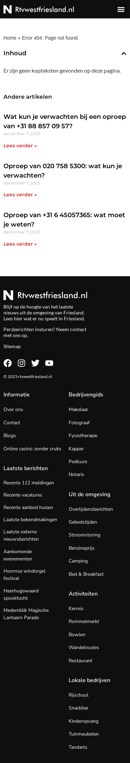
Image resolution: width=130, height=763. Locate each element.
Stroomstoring (84, 535)
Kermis (76, 608)
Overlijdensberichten (91, 509)
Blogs (9, 435)
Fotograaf (79, 422)
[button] (121, 9)
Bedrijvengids (86, 395)
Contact (11, 422)
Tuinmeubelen (84, 734)
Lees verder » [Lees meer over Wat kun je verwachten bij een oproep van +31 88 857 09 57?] (20, 145)
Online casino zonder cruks (32, 448)
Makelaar (78, 409)
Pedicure (78, 461)
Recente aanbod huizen (28, 507)
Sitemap (12, 346)
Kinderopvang (83, 721)
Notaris (76, 474)
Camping (78, 561)
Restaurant (80, 660)
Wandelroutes (84, 647)
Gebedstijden (83, 522)
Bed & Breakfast (86, 574)
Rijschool (78, 695)
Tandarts (78, 747)
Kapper (76, 448)
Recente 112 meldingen (28, 482)
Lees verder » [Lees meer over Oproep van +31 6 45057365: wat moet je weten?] (20, 244)
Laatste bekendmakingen (30, 519)
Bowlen (77, 634)
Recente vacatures (22, 495)
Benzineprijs (82, 548)
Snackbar (78, 708)
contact (78, 329)
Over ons (13, 409)
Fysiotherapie (83, 435)
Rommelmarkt (84, 621)
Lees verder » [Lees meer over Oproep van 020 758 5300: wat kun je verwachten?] (20, 194)
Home (9, 38)
